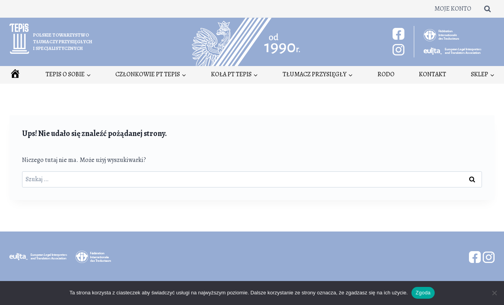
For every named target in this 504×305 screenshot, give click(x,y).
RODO (386, 74)
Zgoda (422, 293)
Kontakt (432, 74)
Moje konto (452, 8)
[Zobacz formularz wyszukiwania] (487, 9)
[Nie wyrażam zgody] (494, 293)
